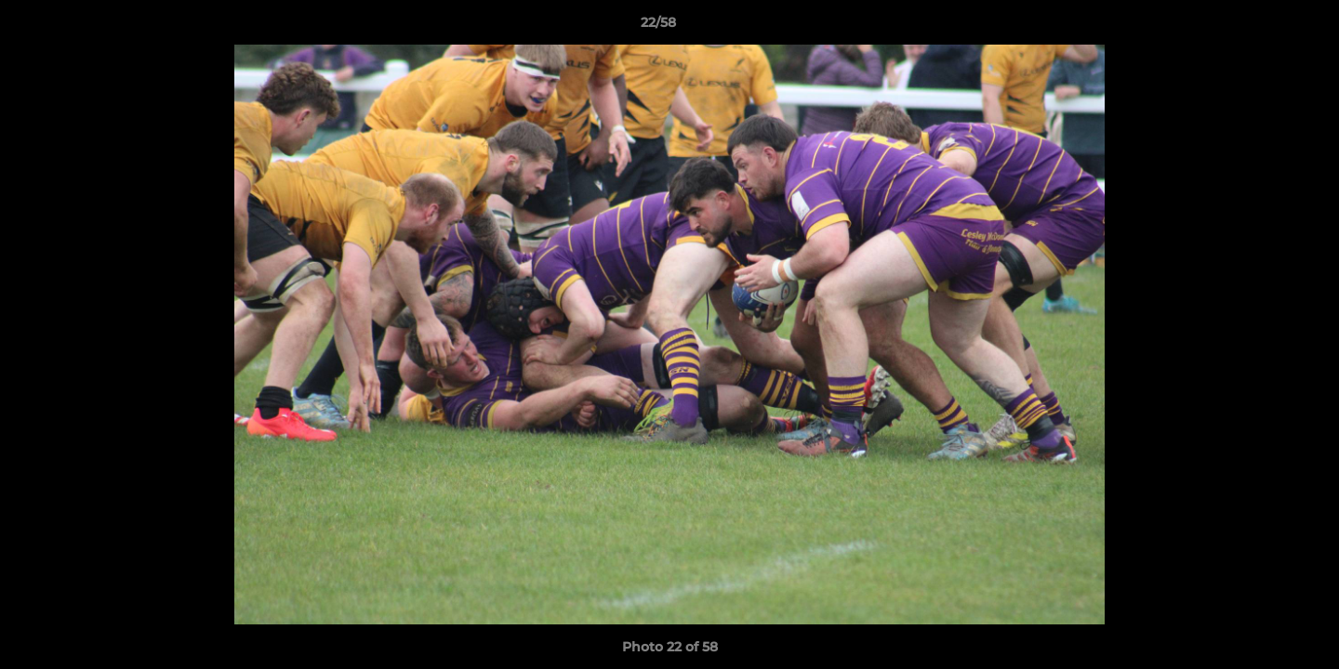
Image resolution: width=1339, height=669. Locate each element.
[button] (1261, 27)
